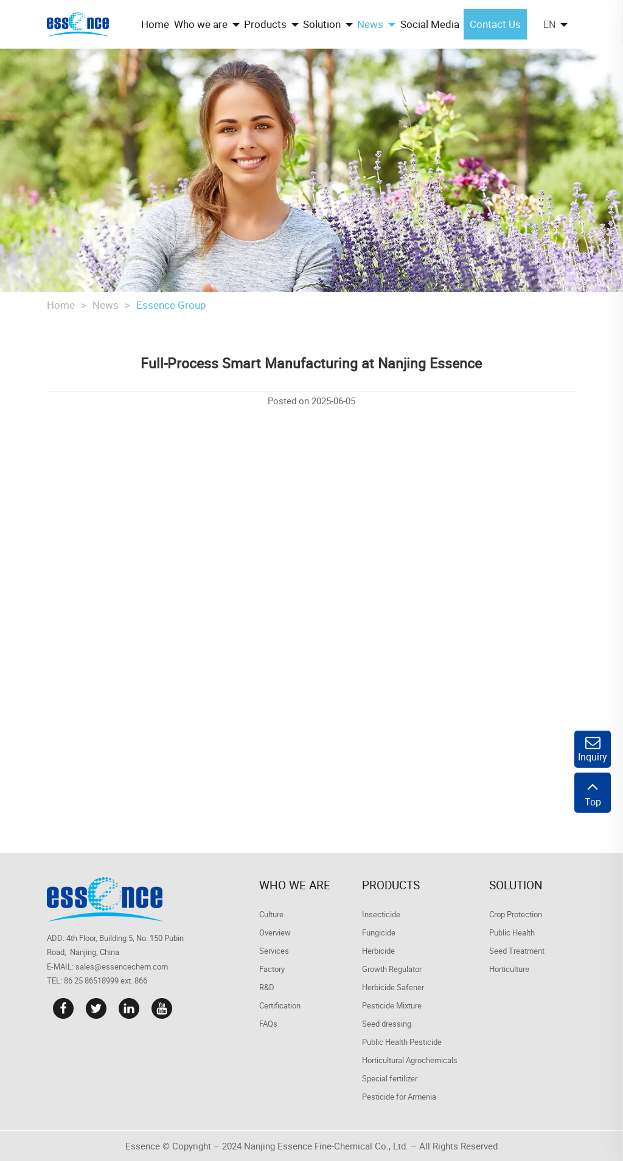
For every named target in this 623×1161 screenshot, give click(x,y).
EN (549, 24)
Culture (271, 914)
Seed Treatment (517, 950)
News (105, 305)
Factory (272, 968)
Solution (516, 885)
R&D (266, 987)
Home (61, 305)
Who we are (294, 885)
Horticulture (509, 968)
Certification (280, 1005)
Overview (275, 932)
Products (391, 885)
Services (274, 950)
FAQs (268, 1023)
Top (592, 792)
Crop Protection (515, 914)
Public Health (512, 932)
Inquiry (592, 749)
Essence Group (171, 305)
